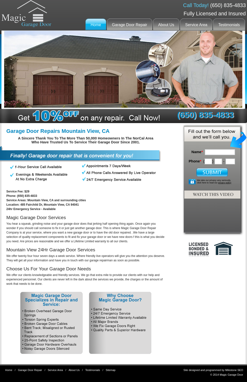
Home (96, 25)
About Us (166, 25)
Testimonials (229, 25)
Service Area (196, 25)
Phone (195, 161)
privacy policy (224, 182)
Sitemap (110, 370)
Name (197, 152)
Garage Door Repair (129, 25)
